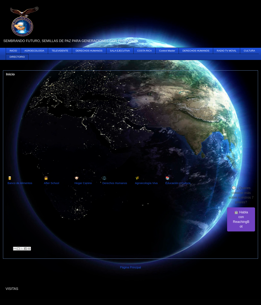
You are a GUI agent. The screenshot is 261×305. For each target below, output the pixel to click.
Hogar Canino (83, 183)
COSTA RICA (144, 50)
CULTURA (249, 50)
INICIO (13, 50)
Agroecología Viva (146, 183)
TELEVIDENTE (60, 50)
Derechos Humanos (114, 183)
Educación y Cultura (177, 183)
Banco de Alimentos (20, 183)
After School (51, 183)
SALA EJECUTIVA (120, 50)
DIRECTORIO (17, 56)
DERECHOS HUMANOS (89, 50)
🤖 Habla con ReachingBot (241, 219)
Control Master (167, 50)
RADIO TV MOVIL (226, 50)
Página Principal (130, 267)
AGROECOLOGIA (34, 50)
